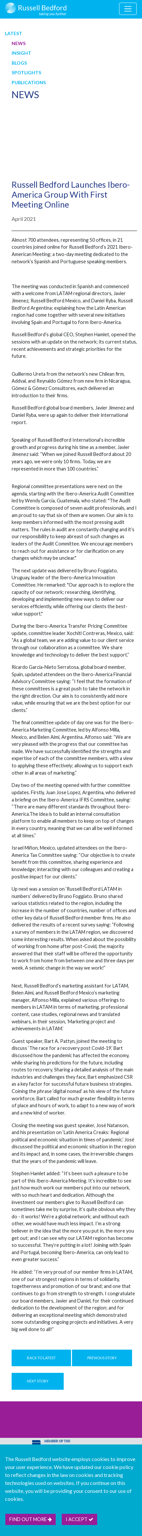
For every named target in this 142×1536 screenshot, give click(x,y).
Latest (13, 33)
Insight (21, 53)
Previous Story (102, 1358)
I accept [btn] (79, 1519)
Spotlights (26, 72)
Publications (29, 82)
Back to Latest (41, 1358)
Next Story (37, 1381)
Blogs (19, 63)
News (19, 43)
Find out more (30, 1519)
